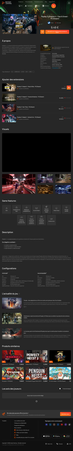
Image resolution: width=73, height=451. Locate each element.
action (22, 71)
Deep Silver (54, 61)
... (33, 71)
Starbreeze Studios (56, 60)
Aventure (58, 64)
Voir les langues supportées (58, 55)
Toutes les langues (65, 389)
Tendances (20, 1)
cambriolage (17, 71)
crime (30, 71)
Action (53, 64)
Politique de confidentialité (20, 423)
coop (27, 71)
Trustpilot (4, 420)
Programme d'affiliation (19, 425)
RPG (61, 64)
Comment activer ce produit (58, 56)
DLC (12, 71)
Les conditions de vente (19, 420)
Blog (46, 1)
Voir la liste (54, 53)
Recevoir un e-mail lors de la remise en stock (57, 32)
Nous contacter (17, 427)
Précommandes (28, 1)
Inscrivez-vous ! (65, 414)
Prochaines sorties (38, 1)
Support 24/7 (52, 1)
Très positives (55, 68)
